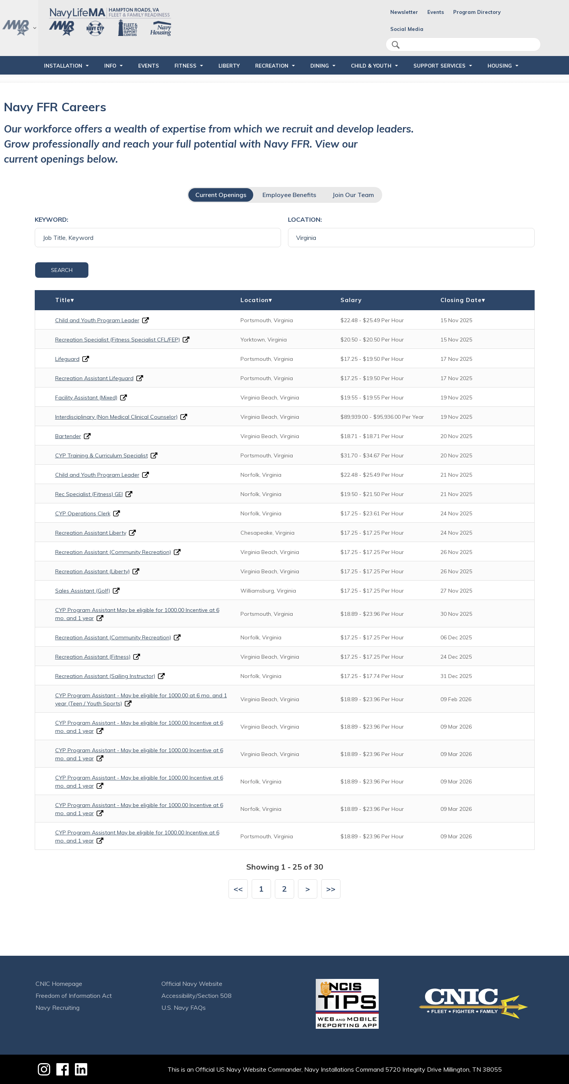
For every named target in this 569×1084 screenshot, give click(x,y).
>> (330, 889)
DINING (319, 66)
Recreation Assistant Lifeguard (94, 378)
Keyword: (51, 219)
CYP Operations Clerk (82, 513)
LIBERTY (229, 66)
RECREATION (271, 66)
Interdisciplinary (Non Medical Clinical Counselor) (116, 416)
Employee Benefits (289, 195)
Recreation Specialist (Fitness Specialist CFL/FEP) (117, 339)
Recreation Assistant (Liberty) (92, 571)
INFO (110, 66)
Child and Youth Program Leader (97, 320)
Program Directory (477, 12)
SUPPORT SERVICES (439, 66)
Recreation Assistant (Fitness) (92, 656)
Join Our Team (353, 195)
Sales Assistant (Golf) (82, 590)
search (396, 45)
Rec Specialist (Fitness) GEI (89, 494)
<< (238, 889)
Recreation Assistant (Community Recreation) (113, 552)
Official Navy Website (191, 983)
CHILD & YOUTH (371, 66)
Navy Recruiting (58, 1007)
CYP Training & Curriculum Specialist (101, 455)
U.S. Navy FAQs (183, 1007)
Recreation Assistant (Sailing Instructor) (105, 676)
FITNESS (185, 66)
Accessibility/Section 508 (196, 995)
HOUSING (500, 66)
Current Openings (220, 195)
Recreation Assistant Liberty (90, 532)
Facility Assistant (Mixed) (86, 397)
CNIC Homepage (59, 983)
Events (435, 12)
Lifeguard (67, 358)
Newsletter (404, 12)
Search (62, 270)
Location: (305, 219)
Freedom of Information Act (74, 995)
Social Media (406, 29)
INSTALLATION (63, 66)
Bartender (68, 436)
